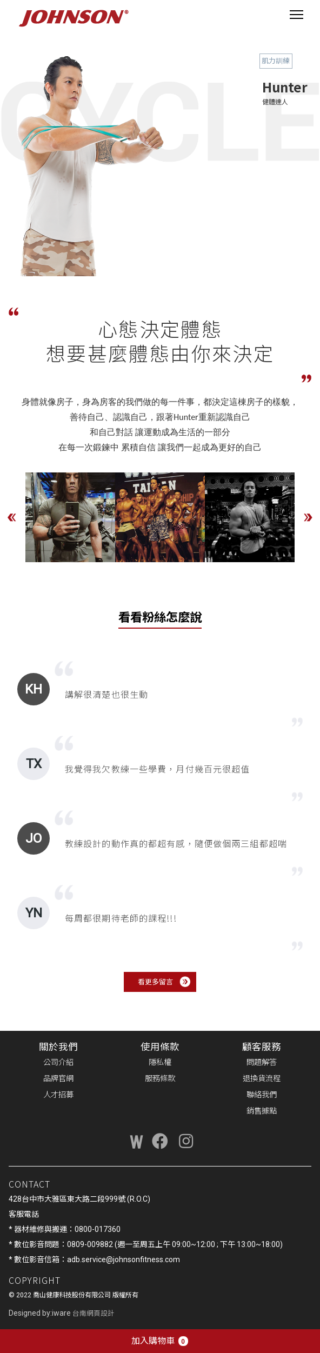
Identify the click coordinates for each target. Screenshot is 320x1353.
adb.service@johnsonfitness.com (123, 1259)
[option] (70, 517)
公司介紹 (58, 1062)
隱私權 (160, 1062)
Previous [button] (12, 517)
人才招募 (58, 1094)
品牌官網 (58, 1078)
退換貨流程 (262, 1078)
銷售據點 (261, 1111)
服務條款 (160, 1078)
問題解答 (261, 1062)
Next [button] (308, 517)
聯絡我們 (261, 1094)
